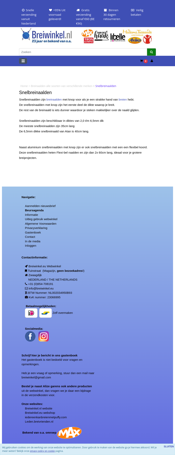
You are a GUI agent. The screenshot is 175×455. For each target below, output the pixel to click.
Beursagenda (34, 210)
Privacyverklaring (36, 228)
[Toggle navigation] (23, 61)
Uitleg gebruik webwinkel (41, 219)
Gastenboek (33, 232)
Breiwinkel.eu (33, 412)
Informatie (31, 214)
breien (123, 99)
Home (24, 86)
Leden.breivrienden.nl (39, 421)
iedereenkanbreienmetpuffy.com (46, 417)
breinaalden (54, 99)
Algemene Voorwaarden (40, 223)
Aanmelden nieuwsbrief (40, 206)
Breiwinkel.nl (33, 408)
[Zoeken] (83, 52)
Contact (30, 236)
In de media (32, 241)
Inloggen (30, 245)
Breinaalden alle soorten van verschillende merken (62, 86)
